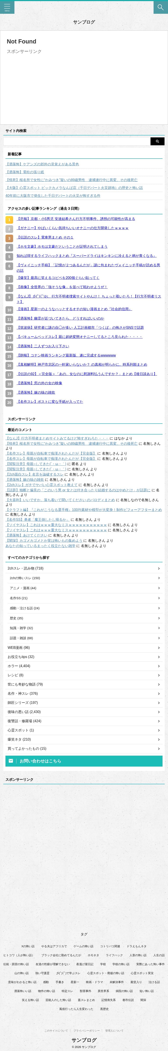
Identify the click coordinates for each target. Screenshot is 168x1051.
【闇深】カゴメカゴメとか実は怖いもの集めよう (43, 540)
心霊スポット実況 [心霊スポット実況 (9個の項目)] (142, 975)
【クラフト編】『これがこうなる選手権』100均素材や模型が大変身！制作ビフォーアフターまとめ (83, 510)
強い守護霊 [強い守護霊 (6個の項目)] (42, 975)
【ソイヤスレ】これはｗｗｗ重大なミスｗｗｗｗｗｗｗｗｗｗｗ (56, 525)
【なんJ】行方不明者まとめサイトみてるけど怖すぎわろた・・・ (57, 438)
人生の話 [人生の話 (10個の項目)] (159, 957)
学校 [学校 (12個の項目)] (103, 966)
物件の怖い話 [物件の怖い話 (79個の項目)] (46, 992)
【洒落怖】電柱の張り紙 (24, 172)
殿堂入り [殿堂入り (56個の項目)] (136, 983)
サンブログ (84, 22)
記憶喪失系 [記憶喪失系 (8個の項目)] (109, 1001)
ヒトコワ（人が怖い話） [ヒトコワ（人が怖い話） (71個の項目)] (19, 957)
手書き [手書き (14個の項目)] (60, 983)
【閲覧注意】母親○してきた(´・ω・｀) (35, 464)
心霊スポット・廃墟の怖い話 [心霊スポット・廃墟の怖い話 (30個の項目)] (105, 975)
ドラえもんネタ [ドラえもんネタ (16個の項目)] (137, 948)
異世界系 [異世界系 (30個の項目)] (103, 992)
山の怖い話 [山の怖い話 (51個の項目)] (21, 975)
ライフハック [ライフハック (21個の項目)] (114, 957)
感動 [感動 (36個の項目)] (46, 983)
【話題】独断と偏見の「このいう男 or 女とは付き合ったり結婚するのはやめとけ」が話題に (77, 490)
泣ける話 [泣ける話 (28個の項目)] (154, 983)
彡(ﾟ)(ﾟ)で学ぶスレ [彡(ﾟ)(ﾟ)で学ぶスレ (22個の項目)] (68, 975)
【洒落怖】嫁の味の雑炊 (24, 479)
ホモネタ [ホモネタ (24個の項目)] (93, 957)
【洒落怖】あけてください (26, 535)
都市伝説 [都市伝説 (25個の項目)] (128, 1001)
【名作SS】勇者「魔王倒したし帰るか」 (37, 519)
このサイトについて (56, 1029)
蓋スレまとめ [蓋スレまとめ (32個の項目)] (86, 1001)
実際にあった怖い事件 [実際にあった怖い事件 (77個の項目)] (150, 966)
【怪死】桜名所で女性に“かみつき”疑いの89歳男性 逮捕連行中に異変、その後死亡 (71, 180)
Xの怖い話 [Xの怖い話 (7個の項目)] (28, 948)
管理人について (114, 1029)
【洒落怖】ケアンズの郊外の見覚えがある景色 (42, 164)
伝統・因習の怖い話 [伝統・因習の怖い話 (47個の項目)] (16, 966)
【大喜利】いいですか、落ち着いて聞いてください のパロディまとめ (60, 500)
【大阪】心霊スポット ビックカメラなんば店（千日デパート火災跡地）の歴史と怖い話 (74, 188)
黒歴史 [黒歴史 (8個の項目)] (104, 1010)
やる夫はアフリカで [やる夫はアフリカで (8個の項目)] (54, 948)
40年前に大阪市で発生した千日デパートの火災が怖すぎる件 (52, 195)
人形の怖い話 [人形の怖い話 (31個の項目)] (138, 957)
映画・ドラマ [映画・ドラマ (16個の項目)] (94, 983)
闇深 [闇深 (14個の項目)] (143, 1001)
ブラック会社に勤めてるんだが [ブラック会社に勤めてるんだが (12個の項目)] (61, 957)
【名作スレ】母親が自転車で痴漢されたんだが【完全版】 (50, 453)
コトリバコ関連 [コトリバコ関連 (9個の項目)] (110, 948)
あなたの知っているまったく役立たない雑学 (40, 546)
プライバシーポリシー (87, 1029)
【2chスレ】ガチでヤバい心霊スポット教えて (41, 485)
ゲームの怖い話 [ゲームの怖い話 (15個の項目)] (83, 948)
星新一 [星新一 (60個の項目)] (75, 983)
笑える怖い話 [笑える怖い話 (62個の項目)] (30, 1001)
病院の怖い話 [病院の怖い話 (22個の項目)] (124, 992)
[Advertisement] (43, 86)
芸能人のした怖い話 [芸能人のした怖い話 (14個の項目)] (58, 1001)
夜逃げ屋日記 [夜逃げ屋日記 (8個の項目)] (84, 966)
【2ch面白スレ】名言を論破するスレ (34, 474)
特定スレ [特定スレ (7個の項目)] (67, 992)
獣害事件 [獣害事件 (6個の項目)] (85, 992)
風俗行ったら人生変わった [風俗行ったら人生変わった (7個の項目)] (76, 1010)
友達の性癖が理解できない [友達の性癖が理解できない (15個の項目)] (53, 966)
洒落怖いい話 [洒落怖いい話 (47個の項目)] (22, 992)
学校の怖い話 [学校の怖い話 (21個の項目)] (121, 966)
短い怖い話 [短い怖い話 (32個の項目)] (147, 992)
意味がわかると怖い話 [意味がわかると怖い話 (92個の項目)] (22, 983)
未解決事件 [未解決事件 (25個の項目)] (117, 983)
